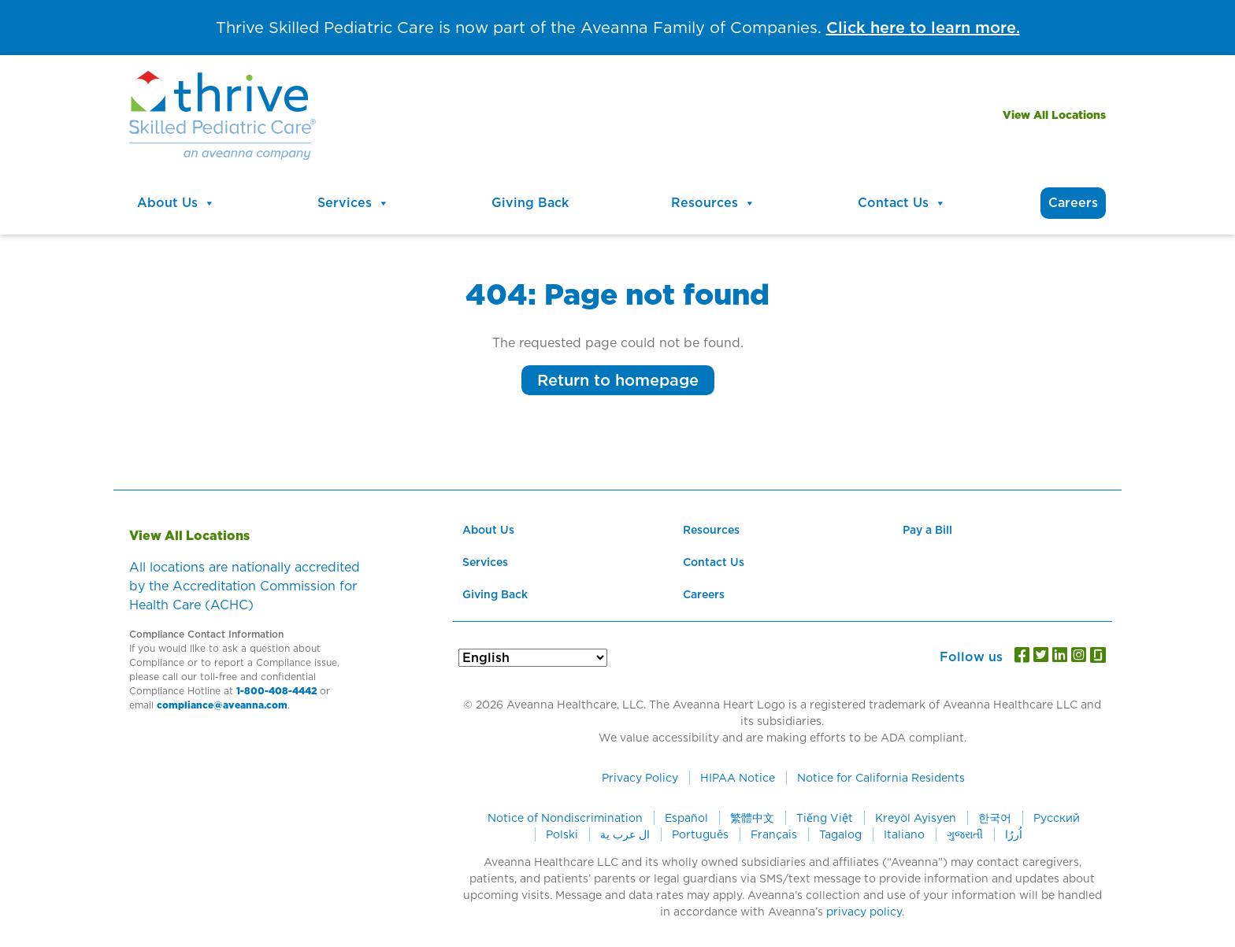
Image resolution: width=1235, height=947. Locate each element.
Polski (562, 834)
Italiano (904, 834)
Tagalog (840, 834)
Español (686, 818)
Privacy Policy (640, 777)
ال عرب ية (625, 834)
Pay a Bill (927, 529)
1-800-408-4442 (276, 691)
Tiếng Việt (824, 818)
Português (700, 834)
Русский (1056, 818)
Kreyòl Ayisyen (915, 818)
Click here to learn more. (923, 27)
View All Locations (1054, 115)
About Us (176, 203)
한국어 (994, 818)
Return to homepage (618, 380)
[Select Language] (532, 658)
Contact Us (902, 203)
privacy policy (864, 911)
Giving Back (530, 202)
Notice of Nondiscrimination (565, 818)
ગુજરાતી (965, 834)
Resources (713, 203)
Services (353, 203)
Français (774, 834)
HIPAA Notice (737, 777)
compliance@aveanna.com (222, 705)
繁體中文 (752, 818)
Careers (1073, 202)
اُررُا (1013, 834)
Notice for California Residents (881, 777)
